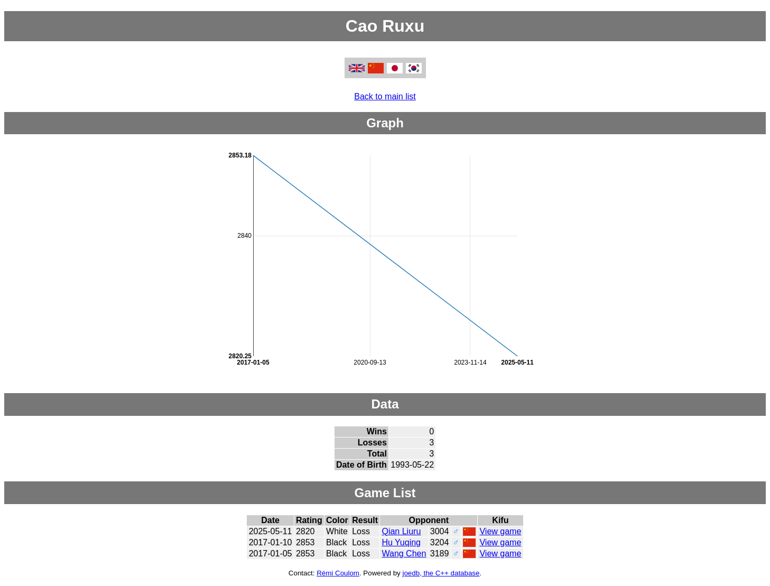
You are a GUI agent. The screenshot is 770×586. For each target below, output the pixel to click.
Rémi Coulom (338, 573)
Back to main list (384, 96)
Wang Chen (404, 553)
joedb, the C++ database (440, 573)
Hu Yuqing (401, 542)
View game (500, 531)
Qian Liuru (401, 531)
